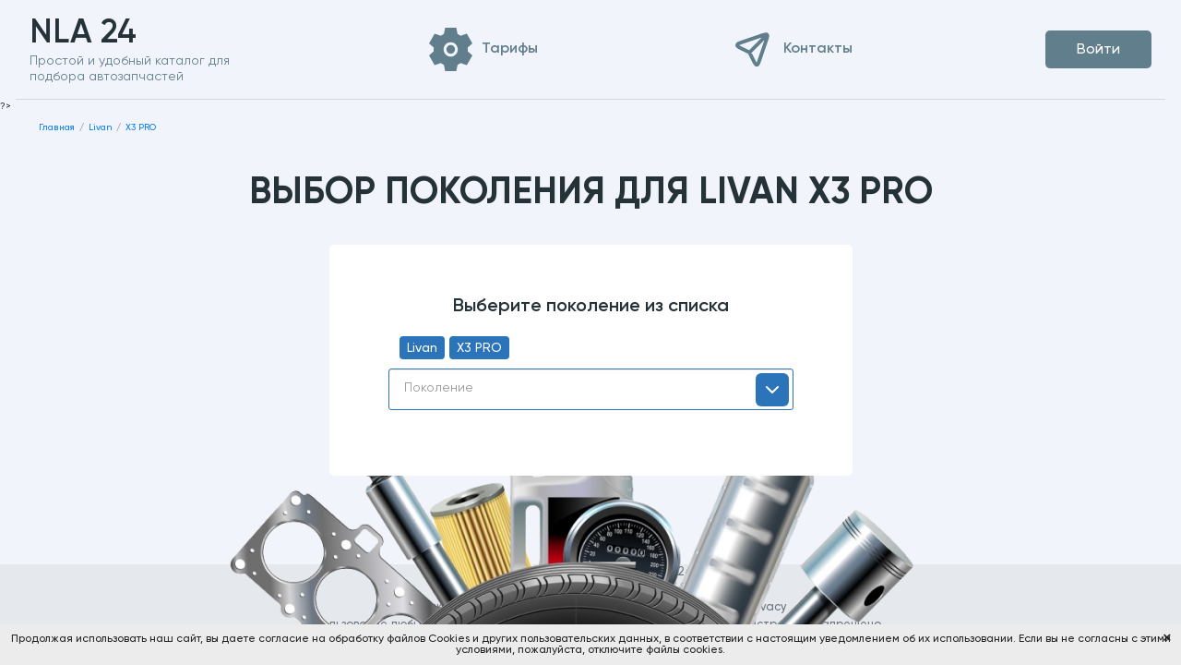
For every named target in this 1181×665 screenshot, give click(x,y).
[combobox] (590, 389)
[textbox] (591, 387)
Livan (422, 348)
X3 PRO (479, 348)
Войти (1098, 49)
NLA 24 (112, 33)
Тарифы (510, 49)
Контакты (818, 49)
